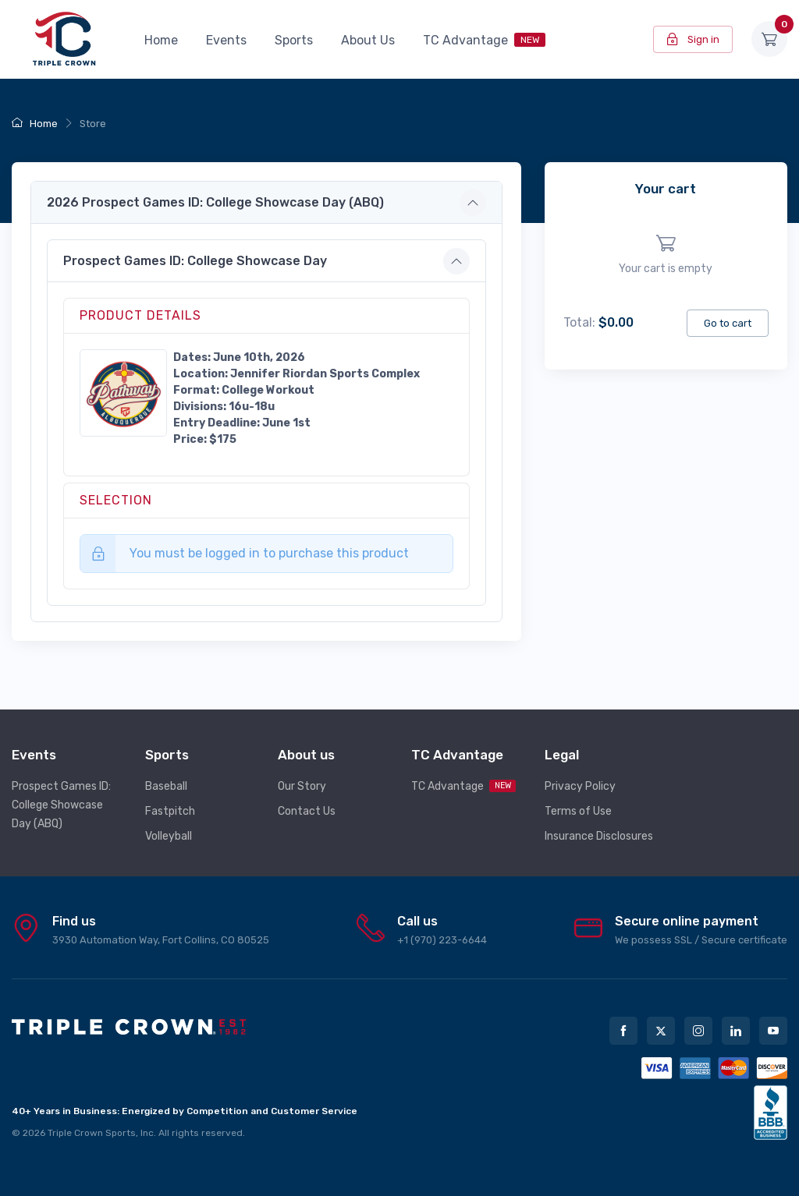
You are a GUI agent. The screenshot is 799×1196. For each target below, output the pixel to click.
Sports (294, 40)
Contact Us (307, 811)
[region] (666, 255)
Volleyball (168, 836)
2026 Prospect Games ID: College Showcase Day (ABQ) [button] (215, 202)
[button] (123, 391)
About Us (368, 40)
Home (161, 40)
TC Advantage (484, 40)
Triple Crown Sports (92, 1132)
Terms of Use (578, 811)
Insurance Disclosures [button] (599, 836)
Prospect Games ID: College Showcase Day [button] (195, 260)
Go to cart (727, 323)
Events (226, 40)
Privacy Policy (580, 786)
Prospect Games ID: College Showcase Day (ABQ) (61, 805)
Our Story (302, 786)
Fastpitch (170, 811)
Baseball (166, 786)
